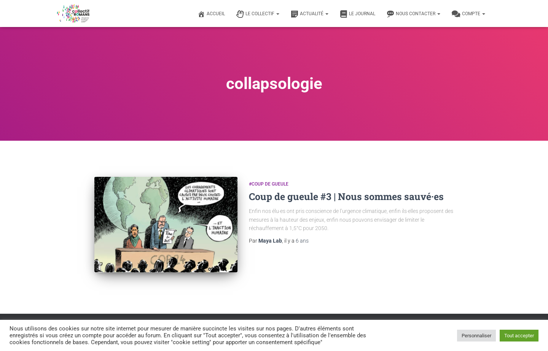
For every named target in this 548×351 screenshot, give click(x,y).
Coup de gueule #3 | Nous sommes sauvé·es (346, 196)
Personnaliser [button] (476, 335)
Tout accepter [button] (519, 335)
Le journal (357, 14)
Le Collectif (257, 14)
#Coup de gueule (268, 184)
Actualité (309, 14)
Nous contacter (413, 14)
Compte (468, 14)
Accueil (211, 14)
